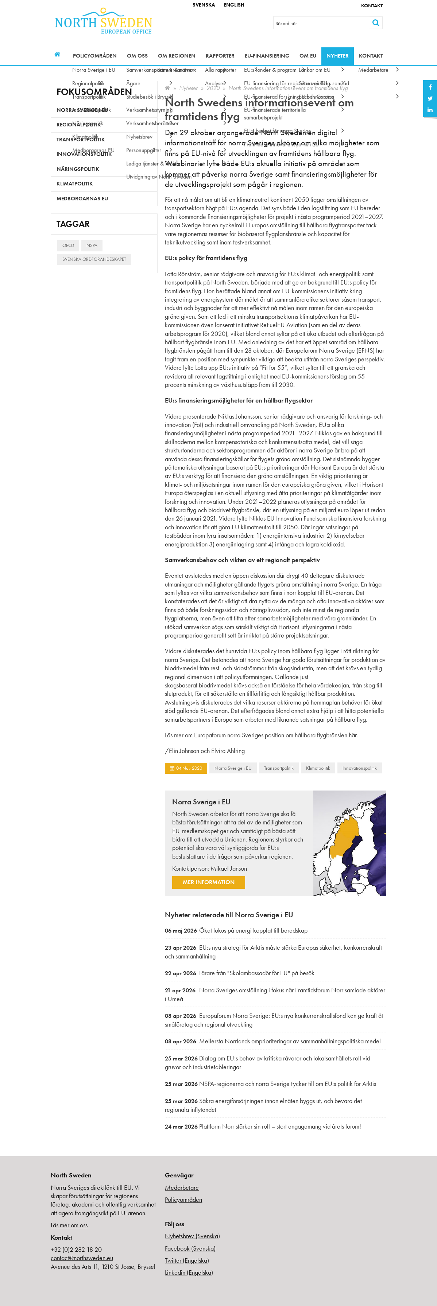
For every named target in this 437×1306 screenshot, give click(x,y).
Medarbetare (182, 1187)
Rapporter (220, 55)
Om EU (307, 55)
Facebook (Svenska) (190, 1248)
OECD (68, 245)
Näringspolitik (78, 169)
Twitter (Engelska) (187, 1260)
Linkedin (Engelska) (189, 1272)
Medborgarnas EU (82, 198)
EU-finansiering (267, 55)
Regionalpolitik (79, 124)
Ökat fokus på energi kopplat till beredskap (236, 930)
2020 (213, 88)
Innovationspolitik (360, 768)
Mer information (209, 882)
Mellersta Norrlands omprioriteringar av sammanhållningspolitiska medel (273, 1041)
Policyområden (95, 55)
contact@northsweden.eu (82, 1258)
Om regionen (177, 55)
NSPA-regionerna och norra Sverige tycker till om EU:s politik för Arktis (270, 1083)
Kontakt (372, 5)
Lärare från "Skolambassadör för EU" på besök (239, 973)
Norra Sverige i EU (233, 768)
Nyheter (337, 55)
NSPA (91, 245)
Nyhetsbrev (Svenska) (192, 1236)
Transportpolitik (279, 768)
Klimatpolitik (318, 768)
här (352, 735)
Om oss (137, 55)
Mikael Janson (228, 868)
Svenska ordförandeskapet (94, 259)
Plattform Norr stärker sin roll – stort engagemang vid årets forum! (263, 1126)
